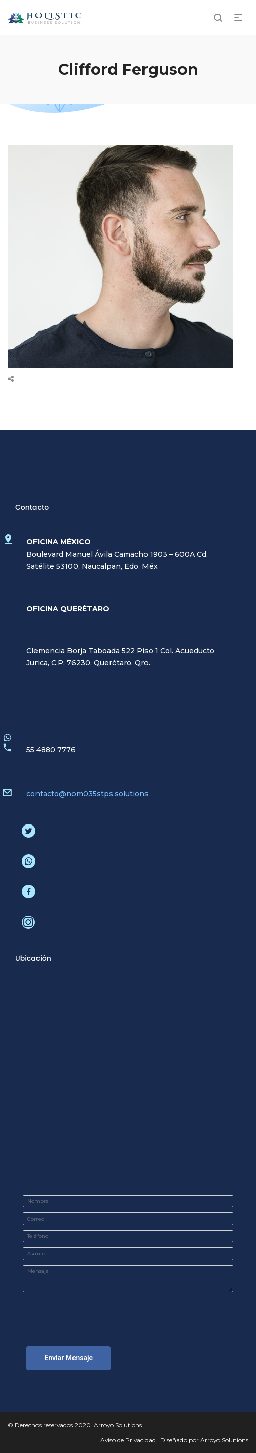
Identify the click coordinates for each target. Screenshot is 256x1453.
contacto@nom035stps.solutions (87, 793)
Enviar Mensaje (68, 1358)
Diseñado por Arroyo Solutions (204, 1440)
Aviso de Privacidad (128, 1440)
